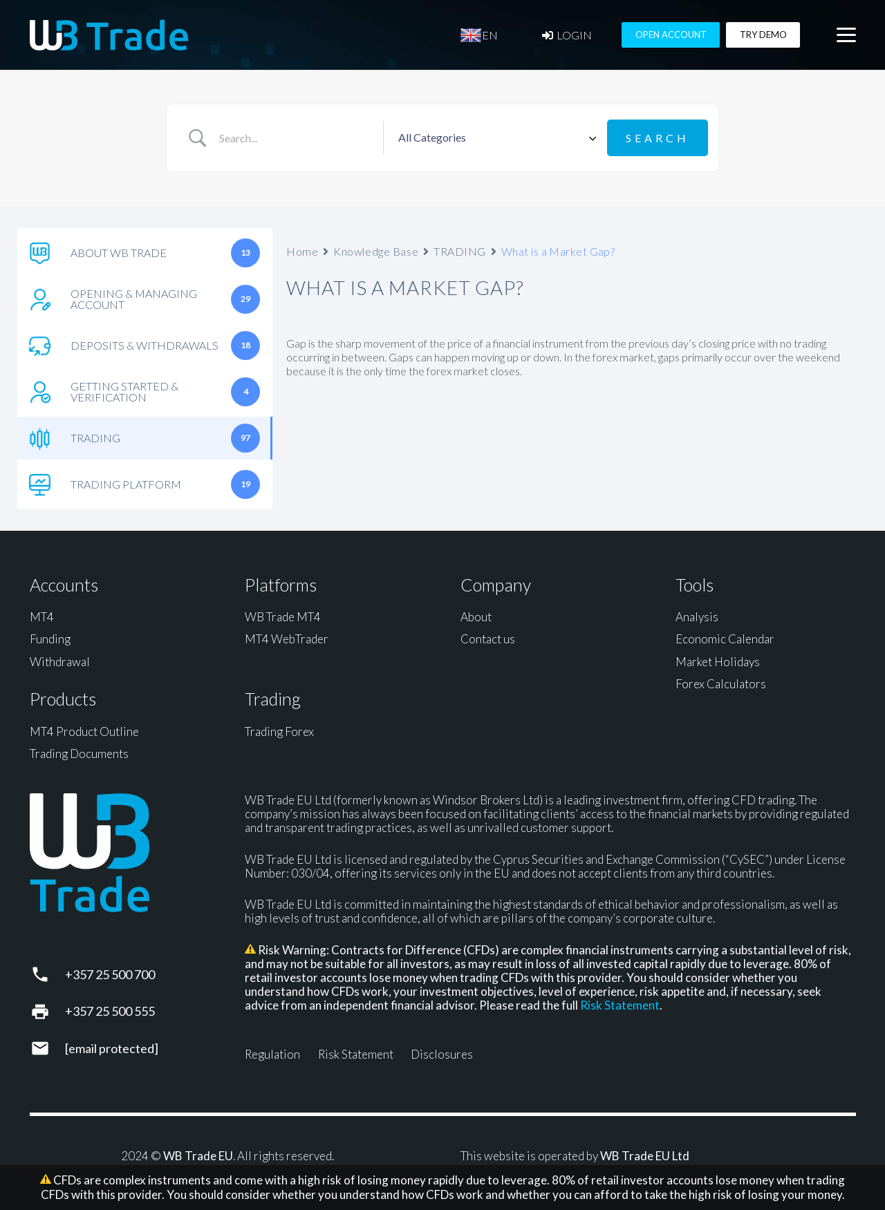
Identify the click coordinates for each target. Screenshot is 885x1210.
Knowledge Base (375, 251)
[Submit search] (657, 138)
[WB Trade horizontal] (109, 34)
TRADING (460, 251)
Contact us (487, 639)
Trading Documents (79, 753)
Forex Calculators (721, 684)
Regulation (272, 1054)
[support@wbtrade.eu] (47, 1048)
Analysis (697, 616)
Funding (50, 639)
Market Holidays (718, 661)
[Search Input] (295, 138)
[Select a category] (495, 138)
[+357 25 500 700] (47, 974)
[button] (846, 35)
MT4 (42, 616)
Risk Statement (620, 1005)
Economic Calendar (725, 639)
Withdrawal (60, 661)
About (476, 616)
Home (302, 251)
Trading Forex (279, 731)
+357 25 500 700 (110, 974)
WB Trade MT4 (283, 616)
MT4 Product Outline (84, 731)
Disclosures (442, 1054)
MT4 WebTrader (286, 639)
